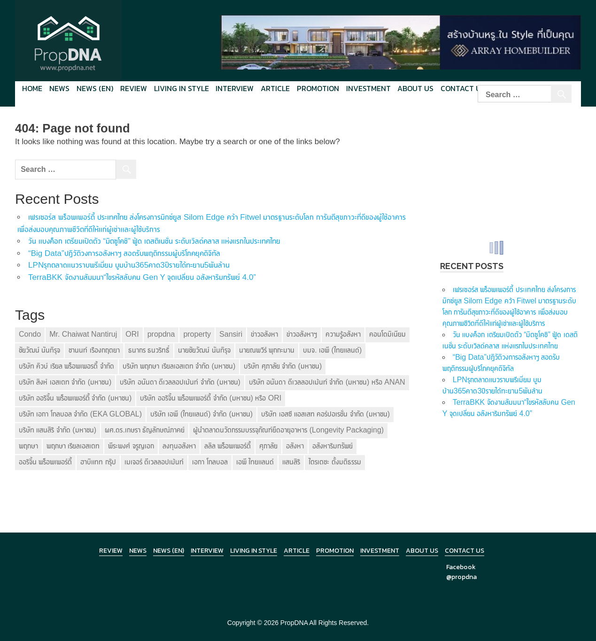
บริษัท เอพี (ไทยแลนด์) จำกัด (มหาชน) (201, 414)
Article (275, 88)
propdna (161, 334)
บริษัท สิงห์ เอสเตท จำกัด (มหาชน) (65, 382)
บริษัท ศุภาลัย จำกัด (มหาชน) (283, 366)
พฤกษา (28, 446)
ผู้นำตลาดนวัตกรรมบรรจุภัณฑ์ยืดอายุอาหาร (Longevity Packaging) (288, 430)
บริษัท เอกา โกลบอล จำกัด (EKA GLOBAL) (80, 414)
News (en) (95, 88)
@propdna (461, 577)
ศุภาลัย (268, 446)
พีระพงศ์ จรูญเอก (131, 446)
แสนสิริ (291, 462)
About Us (415, 88)
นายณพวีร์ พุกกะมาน (266, 350)
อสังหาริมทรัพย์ (332, 446)
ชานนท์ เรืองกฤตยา (94, 350)
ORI (132, 334)
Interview (235, 88)
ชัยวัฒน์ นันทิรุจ (39, 350)
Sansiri (230, 334)
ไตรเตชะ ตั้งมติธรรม (335, 462)
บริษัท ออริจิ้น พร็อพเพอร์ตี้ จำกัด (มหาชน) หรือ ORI (210, 398)
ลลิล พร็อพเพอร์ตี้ (227, 446)
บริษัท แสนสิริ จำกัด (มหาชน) (57, 430)
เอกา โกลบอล (209, 462)
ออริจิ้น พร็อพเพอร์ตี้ (45, 462)
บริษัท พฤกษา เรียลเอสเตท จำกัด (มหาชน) (179, 366)
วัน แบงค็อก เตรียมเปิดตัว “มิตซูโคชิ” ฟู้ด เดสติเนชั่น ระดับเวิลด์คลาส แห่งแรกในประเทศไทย (154, 241)
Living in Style (253, 551)
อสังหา (295, 446)
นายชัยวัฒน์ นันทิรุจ (204, 350)
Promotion (318, 88)
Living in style (181, 88)
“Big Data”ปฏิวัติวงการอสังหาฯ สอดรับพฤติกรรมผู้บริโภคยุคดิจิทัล (124, 253)
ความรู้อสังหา (343, 334)
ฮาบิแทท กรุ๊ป (98, 462)
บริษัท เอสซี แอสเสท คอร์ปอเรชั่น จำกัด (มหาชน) (325, 414)
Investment (368, 88)
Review (133, 88)
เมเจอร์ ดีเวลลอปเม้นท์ (154, 462)
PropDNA (294, 622)
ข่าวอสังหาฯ (301, 334)
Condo (30, 334)
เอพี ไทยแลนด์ (255, 462)
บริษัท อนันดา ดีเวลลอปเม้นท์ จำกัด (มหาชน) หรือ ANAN (327, 382)
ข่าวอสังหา (264, 334)
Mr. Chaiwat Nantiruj (83, 334)
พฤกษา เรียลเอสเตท (73, 446)
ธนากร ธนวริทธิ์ (149, 350)
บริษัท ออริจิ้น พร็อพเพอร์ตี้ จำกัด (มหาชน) (75, 398)
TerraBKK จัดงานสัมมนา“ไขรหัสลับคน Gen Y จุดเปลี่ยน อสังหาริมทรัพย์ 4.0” (142, 277)
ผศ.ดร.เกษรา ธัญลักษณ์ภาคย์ (145, 430)
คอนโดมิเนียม (387, 334)
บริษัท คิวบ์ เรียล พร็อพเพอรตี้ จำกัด (66, 366)
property (197, 334)
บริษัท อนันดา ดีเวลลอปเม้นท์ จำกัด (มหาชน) (180, 382)
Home (32, 88)
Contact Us (464, 551)
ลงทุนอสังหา (179, 446)
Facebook (461, 567)
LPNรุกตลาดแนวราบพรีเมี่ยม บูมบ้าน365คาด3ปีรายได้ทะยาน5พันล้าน (129, 265)
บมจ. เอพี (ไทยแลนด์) (332, 350)
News (59, 88)
